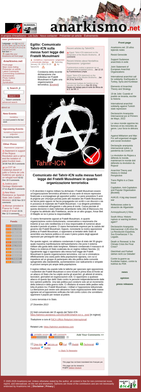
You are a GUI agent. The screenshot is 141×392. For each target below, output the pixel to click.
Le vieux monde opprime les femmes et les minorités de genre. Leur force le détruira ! (124, 127)
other (10, 46)
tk (6, 46)
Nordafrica (14, 117)
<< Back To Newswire (67, 350)
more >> (21, 215)
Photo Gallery (9, 78)
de (7, 48)
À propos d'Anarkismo (13, 35)
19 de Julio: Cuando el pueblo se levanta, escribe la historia (123, 96)
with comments (58, 334)
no (18, 46)
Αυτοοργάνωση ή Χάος (122, 212)
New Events (10, 113)
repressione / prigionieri (54, 60)
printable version (40, 334)
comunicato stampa (40, 62)
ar (24, 46)
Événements (91, 35)
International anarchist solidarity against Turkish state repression (123, 106)
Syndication (8, 82)
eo (11, 50)
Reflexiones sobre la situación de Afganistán (122, 206)
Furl (63, 344)
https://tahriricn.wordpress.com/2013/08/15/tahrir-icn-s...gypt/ (59, 315)
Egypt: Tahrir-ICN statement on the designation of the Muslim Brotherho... (82, 53)
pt (3, 46)
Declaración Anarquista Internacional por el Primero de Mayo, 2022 (124, 116)
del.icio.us (51, 344)
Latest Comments (11, 71)
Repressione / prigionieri (17, 133)
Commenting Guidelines (14, 73)
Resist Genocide (119, 54)
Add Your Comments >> (90, 334)
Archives (7, 80)
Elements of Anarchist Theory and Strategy (121, 87)
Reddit (73, 344)
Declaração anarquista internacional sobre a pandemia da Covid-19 (122, 148)
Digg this (36, 344)
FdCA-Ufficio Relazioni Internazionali (69, 319)
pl (4, 48)
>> (11, 52)
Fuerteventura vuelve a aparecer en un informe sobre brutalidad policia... (83, 69)
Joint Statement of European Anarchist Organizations (120, 69)
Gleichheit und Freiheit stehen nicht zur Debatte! (123, 252)
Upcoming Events (13, 129)
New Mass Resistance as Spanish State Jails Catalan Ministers (13, 196)
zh (17, 48)
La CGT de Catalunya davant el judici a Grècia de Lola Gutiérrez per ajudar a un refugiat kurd (13, 172)
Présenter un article (71, 35)
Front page (8, 65)
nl (21, 46)
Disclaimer (38, 386)
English (54, 84)
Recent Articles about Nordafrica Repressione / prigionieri (82, 62)
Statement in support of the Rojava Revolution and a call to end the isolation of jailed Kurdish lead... (13, 156)
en (13, 44)
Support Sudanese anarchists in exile (120, 60)
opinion (124, 278)
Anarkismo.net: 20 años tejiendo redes (122, 48)
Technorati (87, 344)
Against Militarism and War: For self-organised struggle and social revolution (124, 138)
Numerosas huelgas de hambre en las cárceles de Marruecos (82, 84)
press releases (124, 284)
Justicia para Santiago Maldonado (12, 185)
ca (24, 48)
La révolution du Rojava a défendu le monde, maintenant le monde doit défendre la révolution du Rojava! (123, 160)
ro (7, 50)
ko (15, 50)
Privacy (49, 386)
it (22, 44)
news (125, 272)
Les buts (33, 35)
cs (21, 48)
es (19, 44)
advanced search (9, 102)
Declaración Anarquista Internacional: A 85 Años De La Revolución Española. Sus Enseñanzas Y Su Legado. (124, 231)
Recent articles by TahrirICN (80, 48)
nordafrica (37, 60)
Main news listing (10, 67)
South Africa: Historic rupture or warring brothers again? (124, 219)
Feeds (13, 221)
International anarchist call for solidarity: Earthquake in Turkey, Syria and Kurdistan (124, 79)
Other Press (10, 144)
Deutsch (78, 368)
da (4, 50)
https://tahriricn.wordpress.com (59, 327)
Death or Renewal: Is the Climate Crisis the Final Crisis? (123, 244)
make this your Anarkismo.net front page (12, 55)
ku (14, 48)
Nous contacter (48, 35)
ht (10, 48)
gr (15, 46)
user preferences (12, 39)
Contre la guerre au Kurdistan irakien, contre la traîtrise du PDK (124, 261)
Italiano (72, 368)
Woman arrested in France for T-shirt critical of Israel (12, 208)
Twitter (45, 348)
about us (5, 107)
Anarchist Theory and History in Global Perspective (121, 173)
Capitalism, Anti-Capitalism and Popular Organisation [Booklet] (124, 190)
